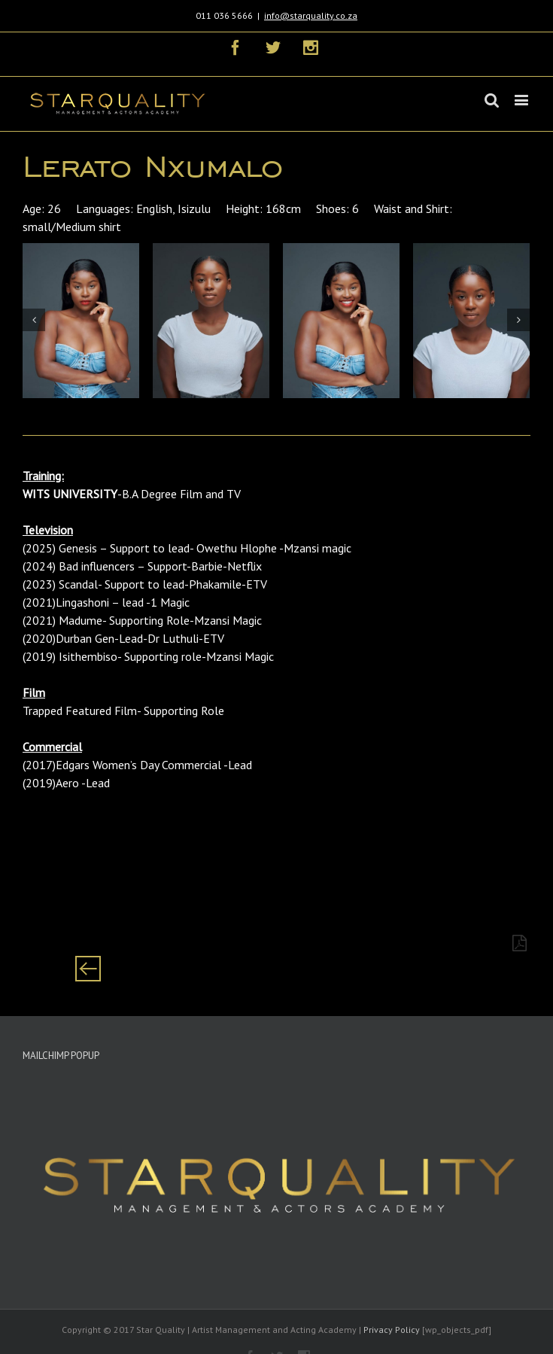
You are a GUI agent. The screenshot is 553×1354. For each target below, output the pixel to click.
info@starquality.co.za (310, 15)
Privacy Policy (391, 1329)
